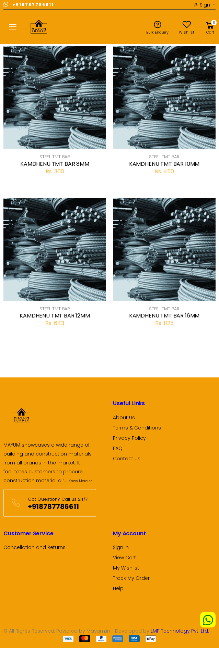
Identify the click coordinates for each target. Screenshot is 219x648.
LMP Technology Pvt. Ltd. (180, 630)
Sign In (121, 547)
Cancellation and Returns (34, 547)
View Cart (124, 557)
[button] (210, 27)
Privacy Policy (129, 438)
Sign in (205, 4)
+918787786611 (28, 4)
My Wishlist (126, 567)
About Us (124, 417)
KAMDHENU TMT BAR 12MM (55, 316)
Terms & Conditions (137, 427)
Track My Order (131, 578)
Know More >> (80, 481)
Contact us (126, 458)
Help (118, 588)
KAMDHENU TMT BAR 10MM (164, 164)
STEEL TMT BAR (54, 156)
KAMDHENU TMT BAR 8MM (54, 164)
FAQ (118, 448)
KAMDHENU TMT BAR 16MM (164, 316)
